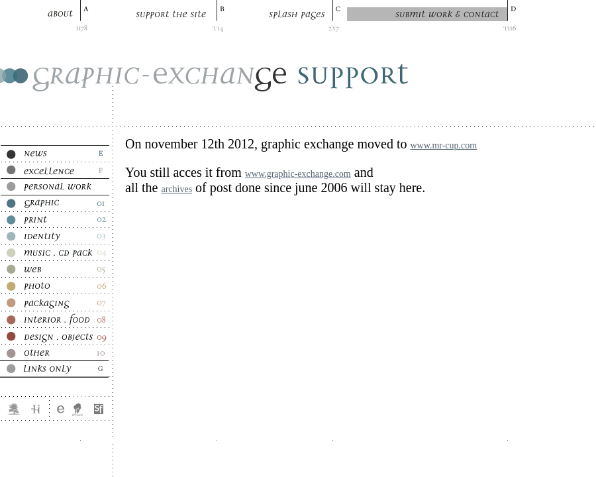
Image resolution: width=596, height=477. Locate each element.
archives (176, 189)
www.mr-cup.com (443, 145)
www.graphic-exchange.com (298, 174)
